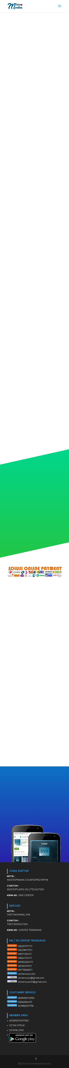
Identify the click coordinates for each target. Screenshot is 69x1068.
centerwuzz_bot (26, 973)
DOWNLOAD (16, 1030)
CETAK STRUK (17, 1025)
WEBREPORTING (19, 1020)
